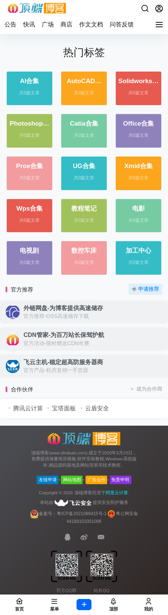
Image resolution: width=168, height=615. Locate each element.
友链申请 (48, 479)
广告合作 (97, 479)
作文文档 (91, 24)
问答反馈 (122, 24)
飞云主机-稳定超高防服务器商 (63, 362)
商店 (66, 24)
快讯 (29, 24)
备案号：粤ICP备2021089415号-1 (68, 513)
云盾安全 (97, 408)
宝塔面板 (64, 408)
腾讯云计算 (28, 408)
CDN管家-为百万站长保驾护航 (64, 335)
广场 (48, 24)
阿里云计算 (117, 492)
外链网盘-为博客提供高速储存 (63, 308)
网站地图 (72, 479)
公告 (10, 24)
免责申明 (120, 479)
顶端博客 (83, 492)
